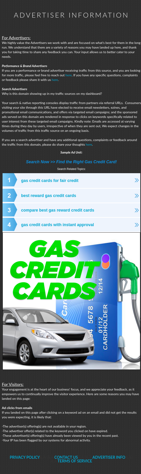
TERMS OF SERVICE (75, 461)
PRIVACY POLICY (25, 457)
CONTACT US (66, 457)
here (68, 75)
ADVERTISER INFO (109, 457)
